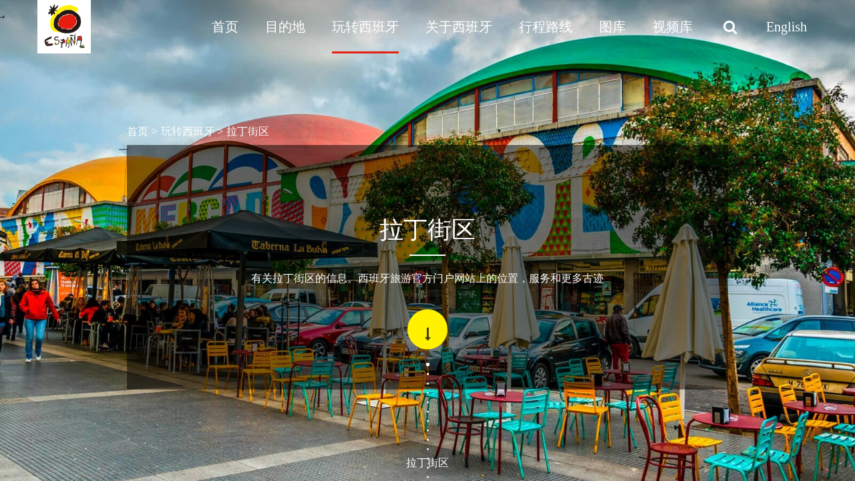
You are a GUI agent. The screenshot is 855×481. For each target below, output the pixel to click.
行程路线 (545, 26)
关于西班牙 (458, 26)
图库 (612, 26)
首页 (225, 26)
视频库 (673, 26)
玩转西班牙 (365, 26)
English (786, 26)
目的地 (285, 26)
